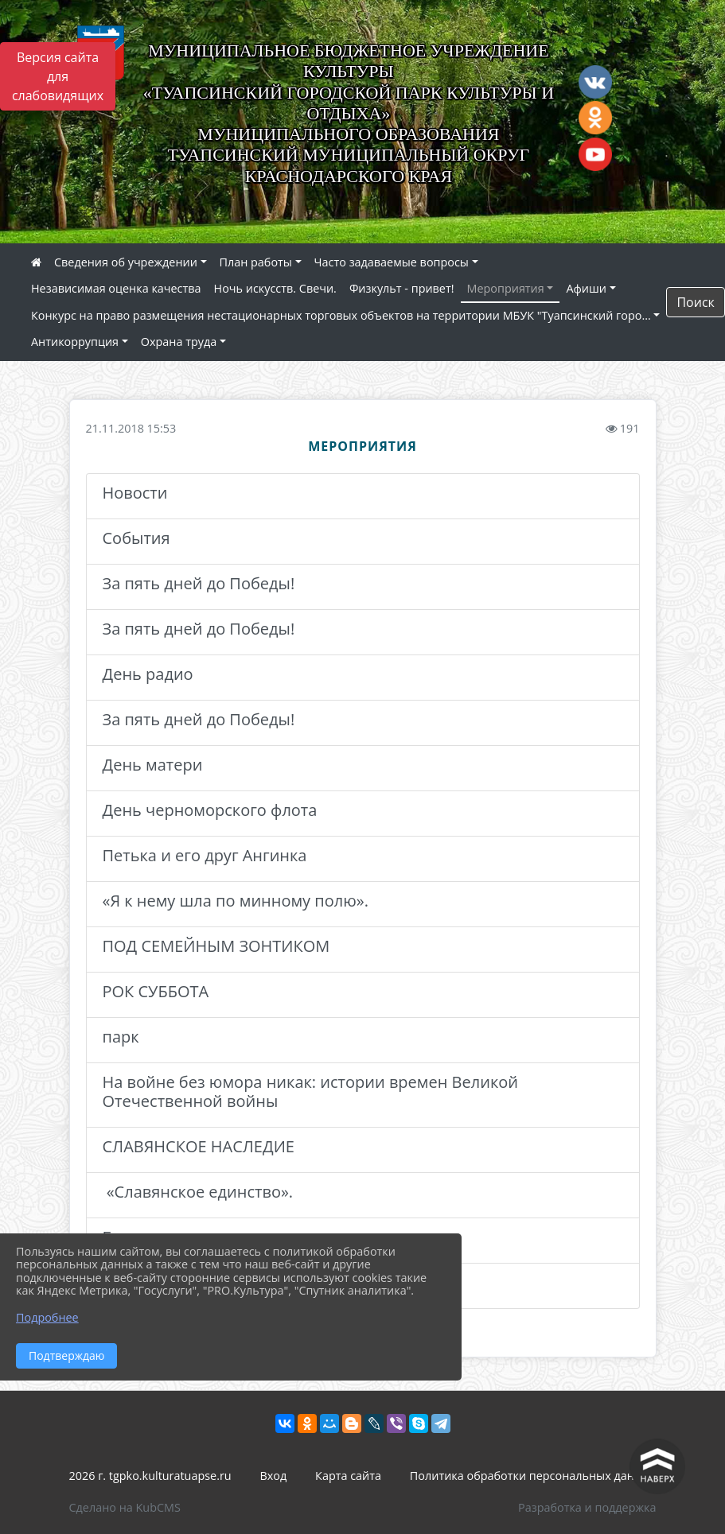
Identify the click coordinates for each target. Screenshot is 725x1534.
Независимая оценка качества (116, 288)
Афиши (586, 288)
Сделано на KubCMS (125, 1507)
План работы (256, 262)
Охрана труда (178, 341)
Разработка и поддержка (587, 1507)
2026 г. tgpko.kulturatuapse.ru (150, 1475)
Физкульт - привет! (401, 288)
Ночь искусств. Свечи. (275, 288)
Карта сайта (348, 1475)
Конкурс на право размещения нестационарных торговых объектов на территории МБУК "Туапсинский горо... (341, 315)
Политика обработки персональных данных (533, 1475)
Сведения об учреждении (125, 262)
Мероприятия (505, 288)
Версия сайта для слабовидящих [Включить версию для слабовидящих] (57, 76)
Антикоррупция (75, 341)
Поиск (695, 302)
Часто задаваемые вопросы (391, 262)
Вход (273, 1475)
